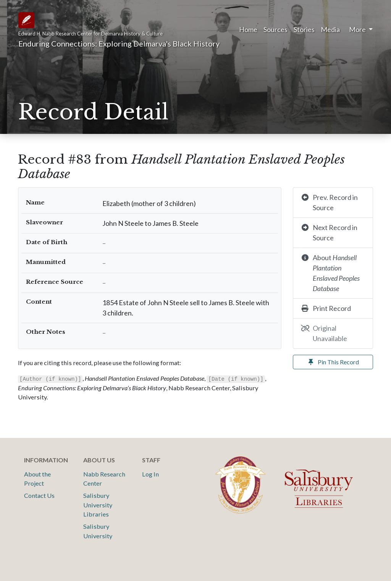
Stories (304, 29)
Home (248, 29)
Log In (150, 474)
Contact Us (39, 495)
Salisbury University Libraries (97, 505)
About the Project (37, 478)
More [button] (358, 29)
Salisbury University (97, 531)
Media (330, 29)
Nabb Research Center (104, 478)
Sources (275, 29)
